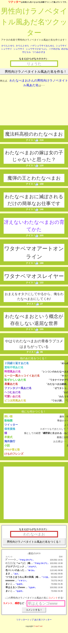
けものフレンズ (13, 453)
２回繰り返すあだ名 (16, 363)
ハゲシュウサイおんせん (42, 45)
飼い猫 (8, 416)
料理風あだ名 (12, 371)
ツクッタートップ (25, 619)
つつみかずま (38, 52)
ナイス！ (32, 140)
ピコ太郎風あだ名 (15, 400)
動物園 (8, 420)
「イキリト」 (22, 581)
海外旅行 (9, 441)
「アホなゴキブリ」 (26, 560)
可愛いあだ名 (12, 396)
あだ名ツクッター (43, 619)
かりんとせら (8, 45)
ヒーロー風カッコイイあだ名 (22, 375)
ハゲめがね (54, 49)
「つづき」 (45, 577)
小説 (7, 445)
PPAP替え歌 (12, 449)
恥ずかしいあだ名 (15, 379)
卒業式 (8, 437)
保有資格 (9, 428)
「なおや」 (19, 584)
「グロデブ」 (32, 567)
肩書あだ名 (11, 383)
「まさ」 (16, 574)
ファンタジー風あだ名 (18, 388)
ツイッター (11, 424)
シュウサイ (61, 45)
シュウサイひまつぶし (37, 49)
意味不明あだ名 (13, 367)
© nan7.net (38, 626)
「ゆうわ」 (31, 570)
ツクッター (14, 1)
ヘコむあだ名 (12, 392)
